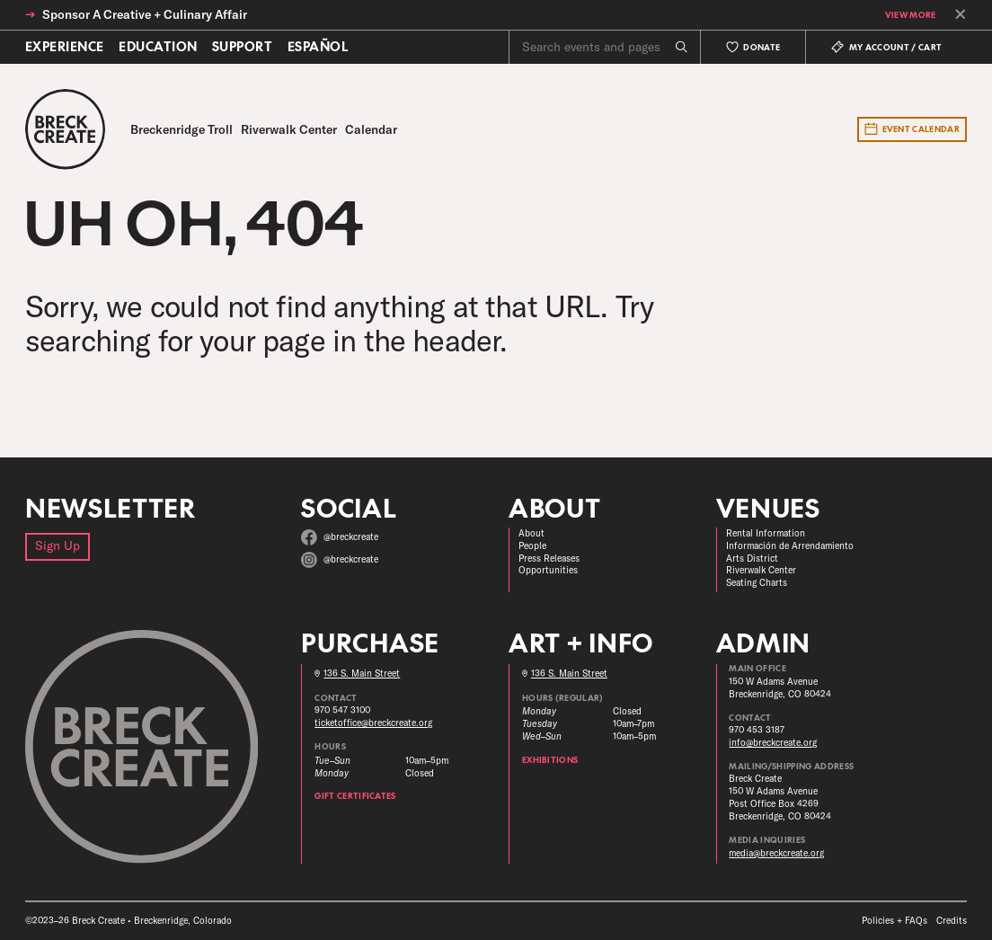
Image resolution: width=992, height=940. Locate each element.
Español (318, 46)
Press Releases (549, 558)
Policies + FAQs (894, 921)
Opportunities (548, 570)
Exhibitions (550, 760)
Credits (951, 921)
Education (158, 46)
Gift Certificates (355, 796)
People (532, 546)
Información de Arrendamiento (790, 546)
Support (242, 46)
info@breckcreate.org (773, 743)
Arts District (752, 558)
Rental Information (765, 533)
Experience (64, 46)
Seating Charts (756, 583)
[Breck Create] (65, 129)
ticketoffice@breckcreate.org (373, 723)
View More (910, 15)
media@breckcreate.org (776, 853)
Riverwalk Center (761, 570)
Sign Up (57, 545)
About (531, 533)
